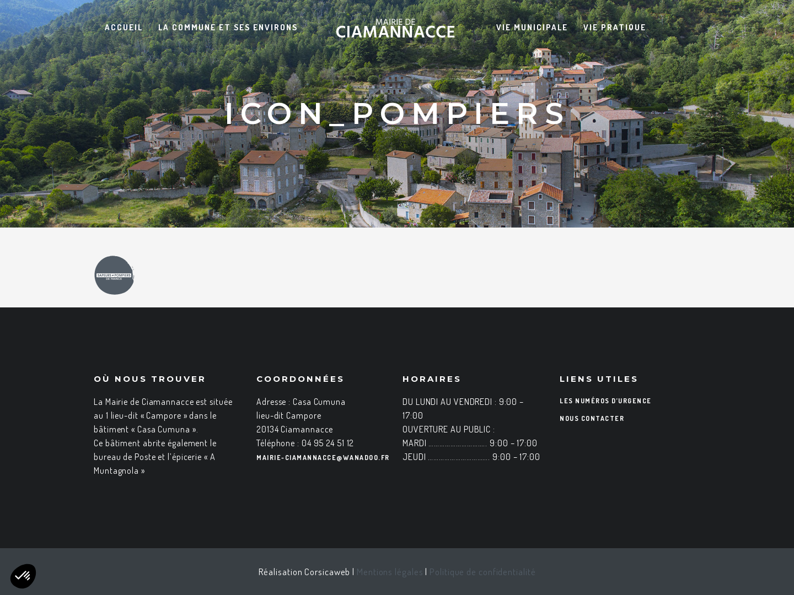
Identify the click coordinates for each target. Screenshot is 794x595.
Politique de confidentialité (482, 571)
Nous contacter (592, 418)
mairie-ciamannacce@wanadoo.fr (323, 457)
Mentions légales (390, 571)
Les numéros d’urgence (606, 401)
